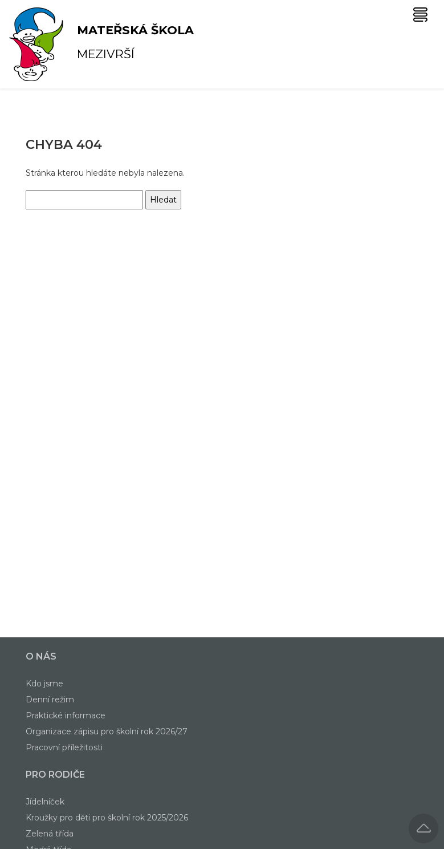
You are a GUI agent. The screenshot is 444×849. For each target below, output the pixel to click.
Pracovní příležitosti (64, 747)
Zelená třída (50, 833)
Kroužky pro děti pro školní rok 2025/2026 (107, 817)
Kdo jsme (44, 683)
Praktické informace (65, 715)
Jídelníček (45, 802)
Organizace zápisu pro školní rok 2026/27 (107, 731)
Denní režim (50, 699)
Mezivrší (67, 44)
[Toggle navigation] (420, 15)
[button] (423, 828)
